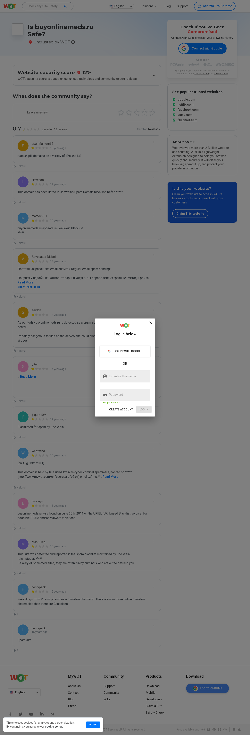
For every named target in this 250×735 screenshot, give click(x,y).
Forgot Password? (113, 402)
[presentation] (125, 367)
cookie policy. (54, 726)
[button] (121, 409)
